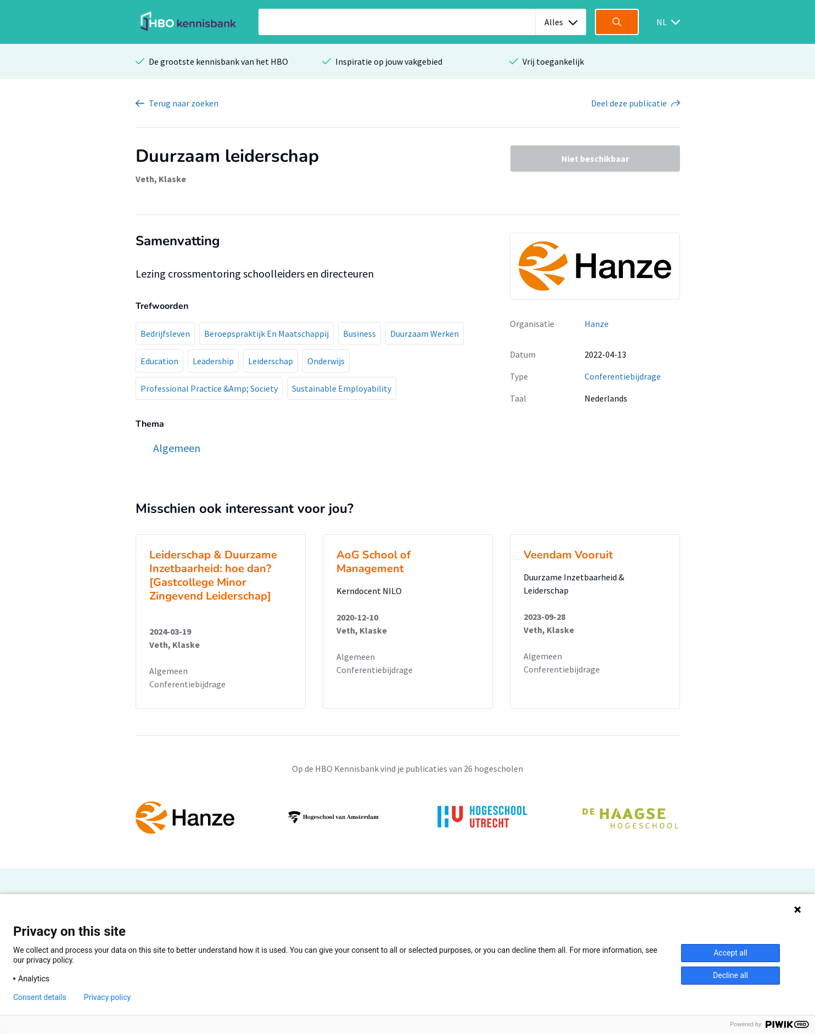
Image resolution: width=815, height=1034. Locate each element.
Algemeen (168, 670)
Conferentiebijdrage (622, 376)
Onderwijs (326, 360)
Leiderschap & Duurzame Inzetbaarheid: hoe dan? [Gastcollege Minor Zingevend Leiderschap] (213, 575)
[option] (408, 817)
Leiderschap (270, 360)
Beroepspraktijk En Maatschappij (266, 333)
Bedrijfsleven (165, 333)
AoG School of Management (373, 561)
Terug (183, 103)
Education (159, 360)
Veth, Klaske (161, 178)
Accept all (730, 952)
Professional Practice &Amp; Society (209, 388)
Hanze (596, 324)
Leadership (213, 360)
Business (359, 333)
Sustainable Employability (341, 388)
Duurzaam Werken (424, 333)
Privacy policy (107, 997)
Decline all (730, 975)
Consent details (39, 997)
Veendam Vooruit (568, 554)
